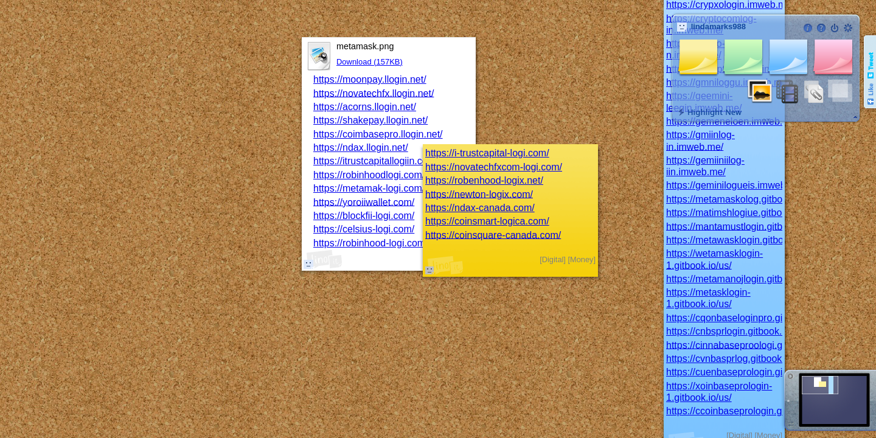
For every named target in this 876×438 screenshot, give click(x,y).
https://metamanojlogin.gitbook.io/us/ (745, 279)
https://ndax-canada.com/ (480, 208)
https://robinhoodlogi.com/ (369, 175)
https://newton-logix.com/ (479, 194)
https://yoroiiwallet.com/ (363, 201)
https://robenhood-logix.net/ (484, 180)
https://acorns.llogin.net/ (364, 107)
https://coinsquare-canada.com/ (493, 234)
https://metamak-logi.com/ (369, 188)
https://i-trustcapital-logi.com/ (487, 153)
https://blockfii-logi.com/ (363, 215)
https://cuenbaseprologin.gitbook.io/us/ (749, 372)
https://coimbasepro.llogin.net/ (378, 134)
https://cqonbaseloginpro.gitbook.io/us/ (749, 318)
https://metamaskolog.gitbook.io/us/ (742, 199)
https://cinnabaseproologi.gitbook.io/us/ (750, 344)
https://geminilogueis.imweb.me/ (735, 185)
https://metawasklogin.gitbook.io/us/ (743, 240)
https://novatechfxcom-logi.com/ (493, 167)
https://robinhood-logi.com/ (370, 243)
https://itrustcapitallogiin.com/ (375, 161)
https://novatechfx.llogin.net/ (373, 93)
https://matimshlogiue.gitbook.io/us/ (742, 212)
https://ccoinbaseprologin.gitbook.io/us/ (750, 411)
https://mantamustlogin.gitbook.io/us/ (745, 226)
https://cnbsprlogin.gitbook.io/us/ (735, 331)
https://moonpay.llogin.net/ (369, 79)
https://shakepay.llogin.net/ (370, 120)
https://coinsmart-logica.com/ (487, 221)
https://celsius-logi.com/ (363, 229)
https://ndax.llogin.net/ (360, 147)
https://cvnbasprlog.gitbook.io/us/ (737, 358)
